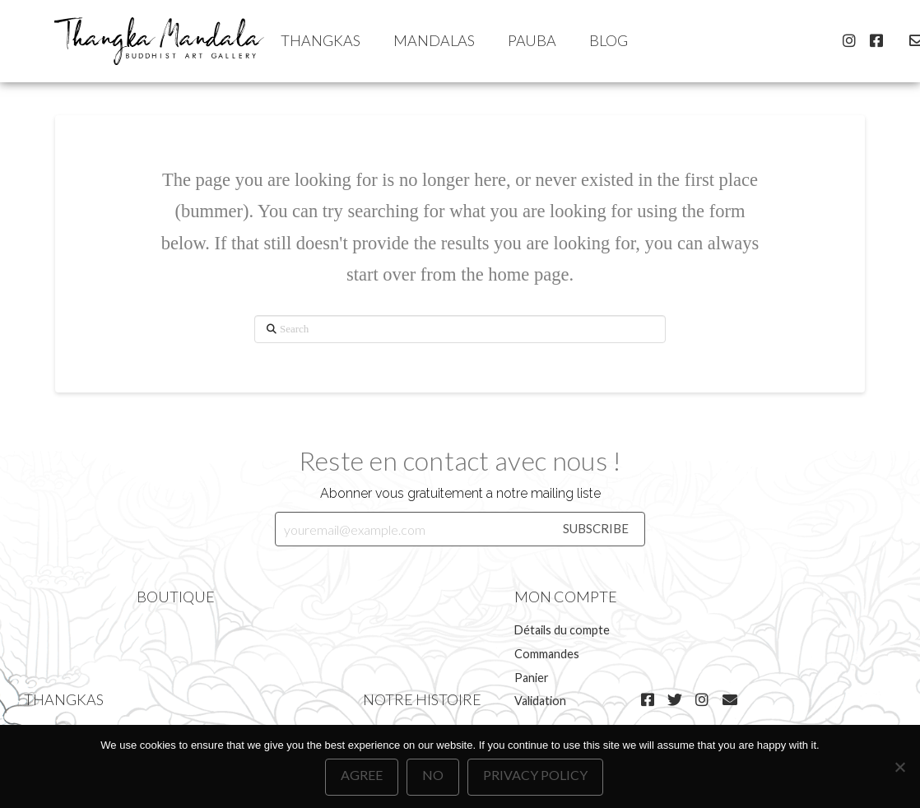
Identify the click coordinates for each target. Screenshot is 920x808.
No (433, 774)
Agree (362, 774)
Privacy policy (535, 774)
